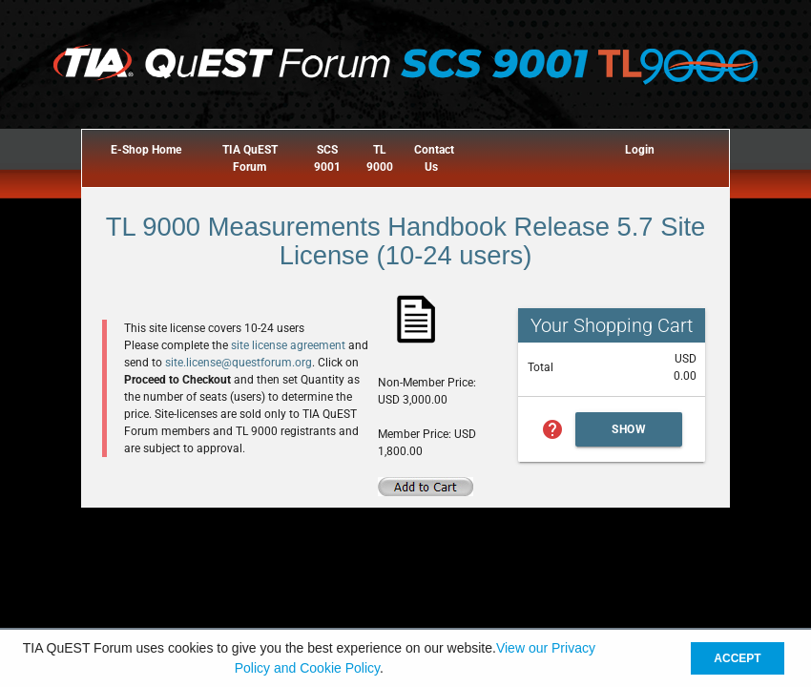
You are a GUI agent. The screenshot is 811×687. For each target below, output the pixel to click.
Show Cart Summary (628, 435)
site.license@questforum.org (238, 362)
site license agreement (288, 345)
